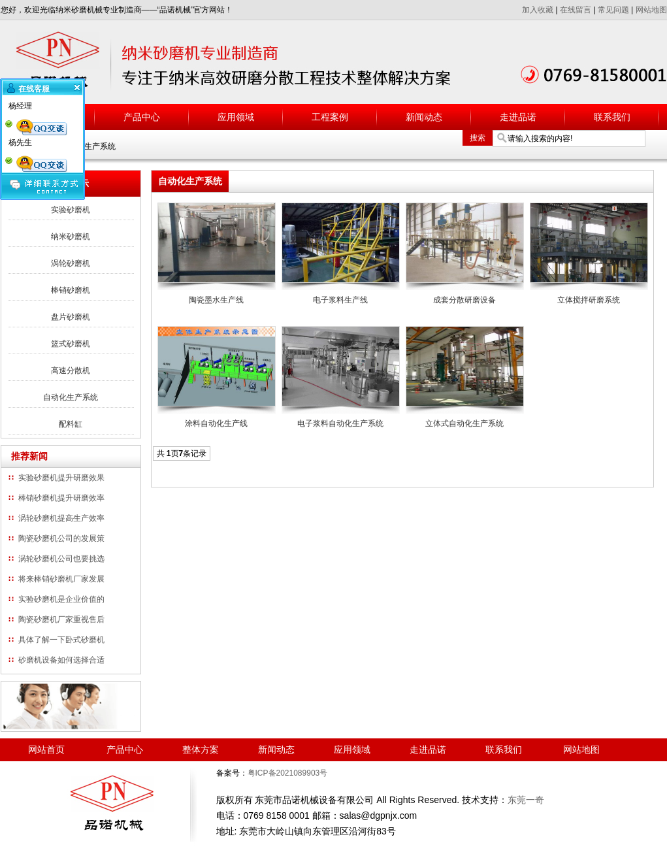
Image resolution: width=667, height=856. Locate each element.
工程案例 (330, 117)
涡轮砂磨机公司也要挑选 (61, 558)
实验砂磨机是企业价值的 (61, 599)
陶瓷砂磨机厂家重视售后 (61, 619)
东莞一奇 (526, 800)
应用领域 (236, 117)
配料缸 (70, 424)
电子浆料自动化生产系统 (340, 423)
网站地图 (651, 9)
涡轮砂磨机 (70, 263)
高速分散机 (70, 370)
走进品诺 (518, 117)
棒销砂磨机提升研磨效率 (61, 497)
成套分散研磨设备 (464, 300)
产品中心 (141, 117)
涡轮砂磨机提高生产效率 (61, 518)
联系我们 (612, 117)
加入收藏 (537, 9)
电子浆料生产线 (340, 300)
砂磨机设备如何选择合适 (61, 660)
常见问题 (613, 9)
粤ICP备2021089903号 (288, 773)
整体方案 (200, 749)
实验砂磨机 (70, 209)
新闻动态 (424, 117)
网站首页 (46, 749)
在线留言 (575, 9)
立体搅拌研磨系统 (588, 300)
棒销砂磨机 (70, 290)
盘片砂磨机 (70, 316)
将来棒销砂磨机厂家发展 (61, 579)
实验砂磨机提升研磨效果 (61, 477)
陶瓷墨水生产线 (216, 300)
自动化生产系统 (70, 397)
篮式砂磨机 (70, 343)
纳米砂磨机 (70, 236)
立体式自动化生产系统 (464, 423)
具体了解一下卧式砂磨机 (61, 639)
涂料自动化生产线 (216, 423)
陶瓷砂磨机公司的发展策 (61, 538)
